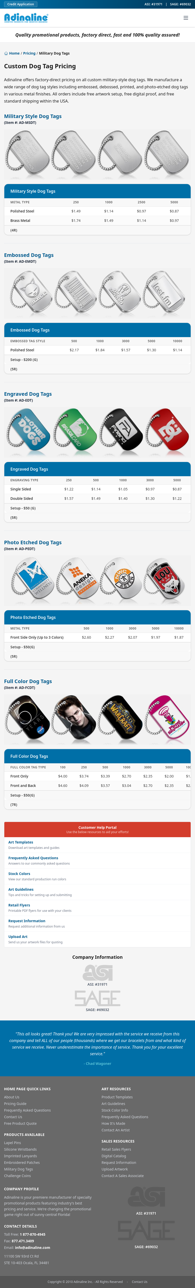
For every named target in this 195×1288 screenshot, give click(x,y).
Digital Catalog (114, 1155)
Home (12, 53)
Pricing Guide (15, 1103)
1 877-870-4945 (32, 1234)
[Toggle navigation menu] (186, 18)
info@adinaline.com (32, 1247)
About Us (11, 1097)
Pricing (29, 53)
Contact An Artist (116, 1130)
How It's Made (113, 1123)
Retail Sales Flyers (116, 1149)
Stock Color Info (115, 1110)
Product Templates (117, 1097)
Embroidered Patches (22, 1162)
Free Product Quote (20, 1123)
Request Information (119, 1162)
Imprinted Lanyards (20, 1155)
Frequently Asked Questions (27, 1110)
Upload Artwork (115, 1169)
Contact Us (13, 1116)
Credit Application (20, 4)
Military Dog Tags (18, 1169)
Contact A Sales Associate (123, 1175)
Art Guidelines (113, 1103)
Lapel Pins (12, 1142)
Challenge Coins (17, 1175)
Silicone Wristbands (20, 1149)
